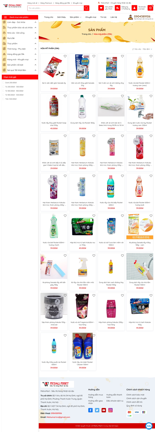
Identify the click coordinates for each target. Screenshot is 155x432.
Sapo (116, 426)
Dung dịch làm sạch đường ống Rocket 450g (111, 283)
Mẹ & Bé (9, 37)
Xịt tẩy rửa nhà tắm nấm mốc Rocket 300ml (82, 283)
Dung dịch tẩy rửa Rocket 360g (82, 123)
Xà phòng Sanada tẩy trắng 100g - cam (140, 243)
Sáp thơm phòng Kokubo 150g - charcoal (54, 323)
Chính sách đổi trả (134, 402)
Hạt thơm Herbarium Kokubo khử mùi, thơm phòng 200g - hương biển (82, 203)
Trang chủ (48, 17)
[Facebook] (90, 410)
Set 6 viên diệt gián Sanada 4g (54, 83)
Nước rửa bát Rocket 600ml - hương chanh (54, 243)
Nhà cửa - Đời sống (13, 32)
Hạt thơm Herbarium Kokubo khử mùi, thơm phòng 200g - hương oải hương (54, 203)
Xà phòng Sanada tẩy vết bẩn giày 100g (54, 283)
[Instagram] (110, 410)
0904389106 (142, 16)
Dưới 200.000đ (10, 83)
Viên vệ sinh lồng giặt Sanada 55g (82, 84)
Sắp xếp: (136, 49)
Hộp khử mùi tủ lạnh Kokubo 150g (140, 323)
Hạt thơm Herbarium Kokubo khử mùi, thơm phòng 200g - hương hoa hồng (140, 164)
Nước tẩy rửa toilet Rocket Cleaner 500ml (82, 363)
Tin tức (103, 17)
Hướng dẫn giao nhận (95, 402)
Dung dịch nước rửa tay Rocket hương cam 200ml (140, 124)
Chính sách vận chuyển (136, 398)
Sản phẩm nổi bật (13, 64)
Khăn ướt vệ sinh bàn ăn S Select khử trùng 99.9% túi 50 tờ (111, 124)
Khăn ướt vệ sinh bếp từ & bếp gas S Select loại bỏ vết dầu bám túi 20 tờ (54, 164)
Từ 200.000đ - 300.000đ (14, 87)
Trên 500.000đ (10, 99)
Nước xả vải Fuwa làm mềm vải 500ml (111, 243)
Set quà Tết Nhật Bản (14, 69)
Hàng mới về (32, 3)
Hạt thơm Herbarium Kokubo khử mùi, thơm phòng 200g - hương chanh (82, 164)
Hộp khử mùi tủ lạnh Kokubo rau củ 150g (82, 243)
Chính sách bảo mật (135, 394)
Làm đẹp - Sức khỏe (14, 22)
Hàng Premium (46, 3)
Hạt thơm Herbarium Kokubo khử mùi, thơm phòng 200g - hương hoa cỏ (111, 164)
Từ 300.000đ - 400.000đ (14, 91)
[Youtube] (104, 410)
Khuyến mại (77, 3)
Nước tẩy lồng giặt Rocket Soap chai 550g (54, 124)
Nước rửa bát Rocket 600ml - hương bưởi (140, 203)
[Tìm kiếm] (86, 8)
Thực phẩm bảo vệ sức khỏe (18, 27)
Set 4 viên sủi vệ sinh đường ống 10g (111, 84)
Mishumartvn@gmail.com (58, 417)
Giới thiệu (61, 17)
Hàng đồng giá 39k (62, 3)
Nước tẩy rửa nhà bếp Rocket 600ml (111, 203)
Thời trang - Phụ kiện (14, 48)
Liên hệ (114, 17)
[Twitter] (97, 410)
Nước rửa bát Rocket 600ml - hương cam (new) (140, 84)
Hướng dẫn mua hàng (95, 395)
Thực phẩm (10, 43)
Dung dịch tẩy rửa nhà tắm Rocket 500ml (139, 283)
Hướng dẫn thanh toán (114, 395)
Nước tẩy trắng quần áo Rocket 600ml (54, 363)
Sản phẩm (75, 17)
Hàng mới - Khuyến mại (15, 59)
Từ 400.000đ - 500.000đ (14, 95)
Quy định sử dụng (134, 405)
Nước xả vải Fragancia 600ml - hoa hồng (82, 323)
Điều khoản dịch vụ (114, 401)
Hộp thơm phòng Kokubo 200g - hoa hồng (111, 323)
